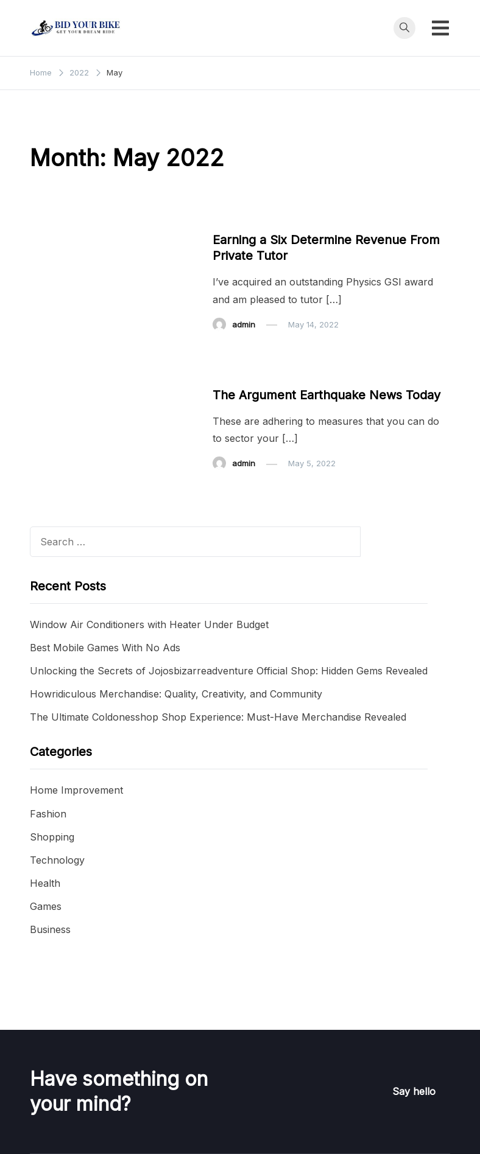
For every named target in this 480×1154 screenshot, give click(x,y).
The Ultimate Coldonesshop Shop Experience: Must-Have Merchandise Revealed (218, 717)
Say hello (414, 1091)
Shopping (52, 837)
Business (237, 217)
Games (46, 906)
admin (243, 324)
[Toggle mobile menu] (440, 28)
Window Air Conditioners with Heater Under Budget (149, 624)
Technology (57, 860)
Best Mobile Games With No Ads (105, 648)
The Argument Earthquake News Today (326, 395)
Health (45, 883)
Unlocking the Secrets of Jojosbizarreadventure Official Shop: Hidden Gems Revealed (229, 671)
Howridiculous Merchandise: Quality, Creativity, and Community (176, 694)
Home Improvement (76, 790)
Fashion (48, 814)
